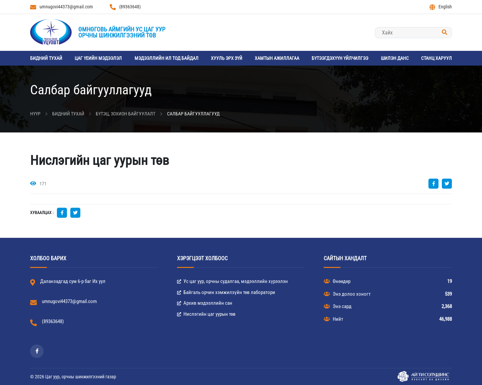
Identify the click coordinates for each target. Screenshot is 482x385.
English (440, 7)
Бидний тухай (46, 58)
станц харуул (436, 58)
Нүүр (35, 113)
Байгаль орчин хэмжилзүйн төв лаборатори (226, 292)
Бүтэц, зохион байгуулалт (125, 113)
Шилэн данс (395, 58)
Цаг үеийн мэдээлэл (98, 58)
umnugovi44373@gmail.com (61, 7)
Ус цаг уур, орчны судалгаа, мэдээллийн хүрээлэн (232, 281)
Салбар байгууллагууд (193, 113)
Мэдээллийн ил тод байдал (166, 58)
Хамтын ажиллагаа (277, 58)
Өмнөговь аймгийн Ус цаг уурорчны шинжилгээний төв (121, 32)
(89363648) (125, 7)
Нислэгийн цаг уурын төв (206, 314)
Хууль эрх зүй (226, 58)
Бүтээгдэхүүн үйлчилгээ (340, 58)
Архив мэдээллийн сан (204, 303)
